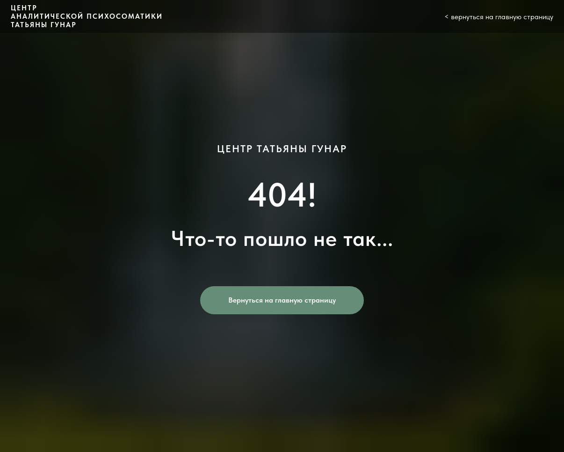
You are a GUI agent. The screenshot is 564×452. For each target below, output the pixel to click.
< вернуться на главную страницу (498, 16)
